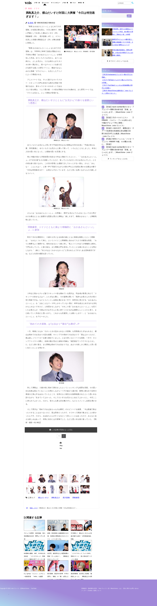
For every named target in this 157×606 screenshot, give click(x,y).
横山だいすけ (43, 498)
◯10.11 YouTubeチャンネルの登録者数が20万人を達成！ (117, 86)
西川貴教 (66, 498)
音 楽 (37, 2)
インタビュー (55, 2)
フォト (73, 2)
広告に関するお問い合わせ (131, 588)
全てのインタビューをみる (117, 61)
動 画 (81, 2)
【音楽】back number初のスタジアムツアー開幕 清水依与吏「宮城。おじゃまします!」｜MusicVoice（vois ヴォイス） (117, 111)
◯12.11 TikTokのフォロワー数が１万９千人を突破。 (117, 81)
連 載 (65, 2)
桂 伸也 (30, 23)
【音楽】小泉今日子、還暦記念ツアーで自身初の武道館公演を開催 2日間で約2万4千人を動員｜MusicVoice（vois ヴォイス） (116, 132)
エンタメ (45, 2)
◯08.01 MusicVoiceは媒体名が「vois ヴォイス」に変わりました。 (117, 92)
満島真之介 (55, 498)
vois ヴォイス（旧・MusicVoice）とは (110, 588)
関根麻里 (76, 498)
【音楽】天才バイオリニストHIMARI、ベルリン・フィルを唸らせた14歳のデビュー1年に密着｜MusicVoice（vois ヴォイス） (117, 122)
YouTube (33, 588)
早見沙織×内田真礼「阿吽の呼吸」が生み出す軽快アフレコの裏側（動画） (122, 52)
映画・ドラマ (34, 508)
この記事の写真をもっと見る (61, 430)
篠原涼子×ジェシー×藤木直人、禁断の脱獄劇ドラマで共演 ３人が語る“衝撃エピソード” (122, 42)
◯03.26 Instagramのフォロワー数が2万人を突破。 (117, 76)
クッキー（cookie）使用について (91, 590)
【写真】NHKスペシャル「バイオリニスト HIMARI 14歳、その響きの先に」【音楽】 (117, 141)
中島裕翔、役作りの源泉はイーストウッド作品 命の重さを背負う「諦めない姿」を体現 (122, 31)
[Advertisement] (80, 68)
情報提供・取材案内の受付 (89, 588)
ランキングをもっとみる (118, 159)
